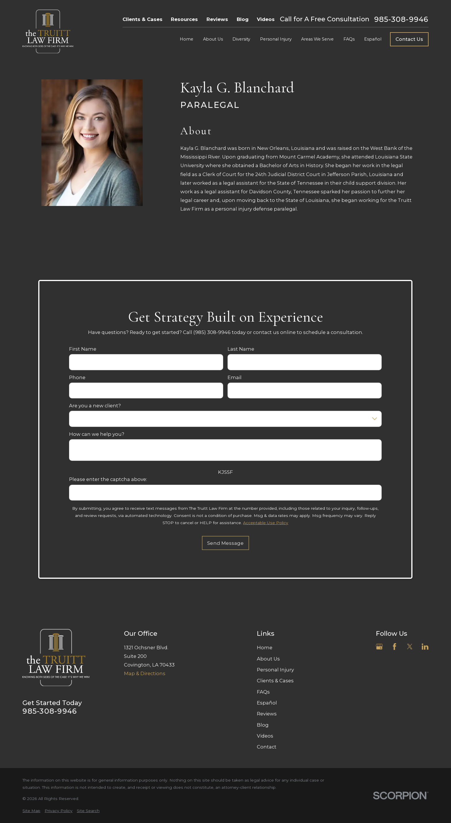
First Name (83, 349)
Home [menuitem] (186, 39)
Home (264, 647)
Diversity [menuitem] (241, 39)
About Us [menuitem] (213, 39)
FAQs (263, 692)
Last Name (241, 349)
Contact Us (409, 39)
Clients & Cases (143, 19)
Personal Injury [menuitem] (276, 39)
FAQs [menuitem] (349, 39)
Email (235, 377)
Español (267, 703)
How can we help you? (97, 434)
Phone (77, 377)
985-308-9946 (401, 19)
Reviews (217, 19)
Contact (266, 747)
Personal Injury (275, 670)
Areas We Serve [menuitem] (317, 39)
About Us (268, 659)
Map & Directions (144, 673)
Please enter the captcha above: (108, 479)
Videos (266, 19)
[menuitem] (31, 810)
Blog (243, 19)
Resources (184, 19)
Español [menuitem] (372, 39)
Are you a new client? (95, 405)
